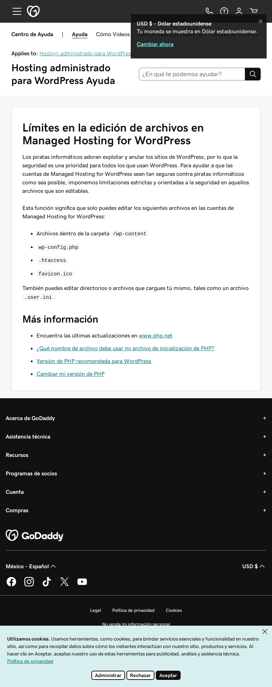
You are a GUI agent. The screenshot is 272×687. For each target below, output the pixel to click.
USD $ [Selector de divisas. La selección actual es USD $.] (254, 566)
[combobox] (192, 74)
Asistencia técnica (28, 436)
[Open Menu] (14, 11)
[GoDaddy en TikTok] (46, 585)
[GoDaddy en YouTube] (82, 585)
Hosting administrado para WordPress (86, 53)
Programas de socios (31, 473)
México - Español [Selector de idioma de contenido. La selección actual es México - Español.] (31, 566)
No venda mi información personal (136, 624)
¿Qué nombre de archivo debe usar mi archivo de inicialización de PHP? (125, 348)
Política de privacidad (133, 610)
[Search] (253, 74)
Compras (17, 510)
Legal (95, 610)
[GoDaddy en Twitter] (64, 585)
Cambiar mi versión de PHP (70, 373)
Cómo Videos (113, 34)
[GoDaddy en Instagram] (29, 585)
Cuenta (15, 492)
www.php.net (155, 335)
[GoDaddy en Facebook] (11, 585)
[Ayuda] (224, 11)
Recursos (17, 455)
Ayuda (79, 34)
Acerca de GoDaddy (30, 418)
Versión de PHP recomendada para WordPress (93, 361)
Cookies (174, 610)
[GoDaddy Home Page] (35, 536)
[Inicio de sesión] (239, 11)
